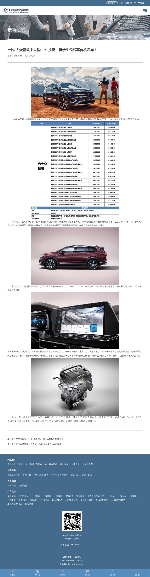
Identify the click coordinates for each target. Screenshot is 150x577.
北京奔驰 (58, 496)
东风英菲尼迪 (86, 500)
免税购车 (11, 460)
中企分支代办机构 (59, 475)
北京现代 (29, 504)
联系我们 (23, 485)
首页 (109, 37)
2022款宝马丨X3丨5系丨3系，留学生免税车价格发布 (39, 439)
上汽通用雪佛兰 (118, 500)
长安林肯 (69, 496)
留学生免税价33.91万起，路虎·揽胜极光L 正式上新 (39, 444)
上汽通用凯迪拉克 (95, 496)
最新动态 (117, 37)
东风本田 (80, 496)
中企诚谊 (77, 557)
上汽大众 (111, 496)
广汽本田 (45, 500)
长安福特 (23, 500)
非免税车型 (87, 464)
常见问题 (75, 464)
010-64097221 (137, 3)
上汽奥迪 (36, 496)
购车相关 (64, 464)
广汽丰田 (11, 500)
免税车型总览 (36, 464)
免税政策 (23, 464)
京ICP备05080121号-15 (72, 560)
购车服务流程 (51, 464)
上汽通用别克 (71, 500)
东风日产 (34, 500)
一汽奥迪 (47, 496)
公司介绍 (11, 485)
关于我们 (11, 481)
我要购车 (112, 3)
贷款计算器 (87, 475)
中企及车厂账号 (41, 475)
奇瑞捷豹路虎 (102, 500)
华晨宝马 (11, 496)
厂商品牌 (11, 491)
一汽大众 (122, 496)
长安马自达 (57, 500)
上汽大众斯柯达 (14, 504)
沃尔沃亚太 (24, 496)
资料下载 (27, 475)
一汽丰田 (133, 496)
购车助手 (11, 470)
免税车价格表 (13, 475)
